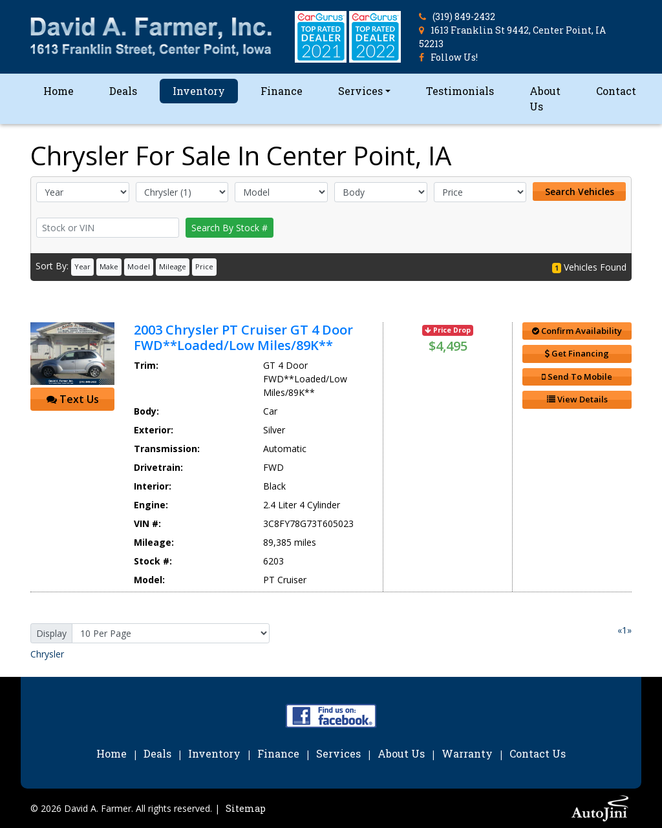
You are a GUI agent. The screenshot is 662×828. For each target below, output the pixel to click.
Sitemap (246, 808)
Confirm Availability (577, 330)
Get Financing (577, 353)
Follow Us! (454, 57)
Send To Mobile (577, 376)
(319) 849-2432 (463, 16)
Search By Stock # (229, 228)
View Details (577, 399)
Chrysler (47, 654)
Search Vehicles (579, 191)
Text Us (73, 399)
